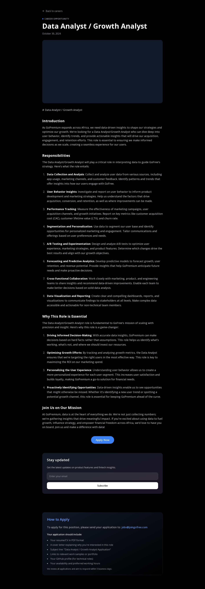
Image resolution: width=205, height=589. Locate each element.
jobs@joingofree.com (134, 527)
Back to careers (52, 11)
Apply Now (102, 440)
